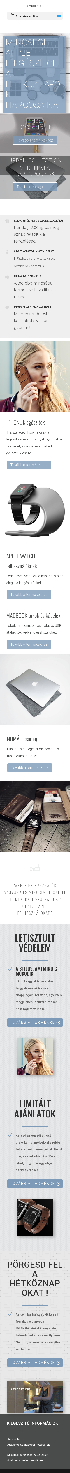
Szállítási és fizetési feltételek (27, 1455)
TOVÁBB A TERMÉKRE (32, 1022)
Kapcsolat (14, 1439)
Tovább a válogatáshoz (35, 187)
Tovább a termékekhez (35, 140)
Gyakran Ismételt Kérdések (25, 1460)
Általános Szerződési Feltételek (28, 1444)
